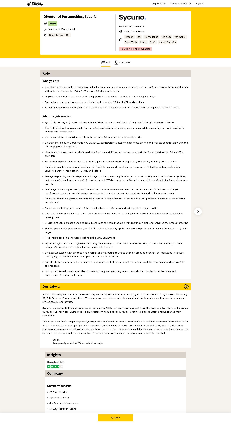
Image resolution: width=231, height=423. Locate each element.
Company (122, 62)
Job (105, 62)
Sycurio (91, 17)
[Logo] (35, 4)
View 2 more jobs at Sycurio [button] (80, 400)
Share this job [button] (51, 400)
